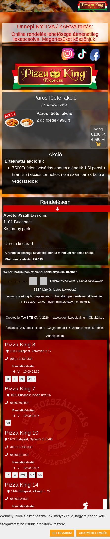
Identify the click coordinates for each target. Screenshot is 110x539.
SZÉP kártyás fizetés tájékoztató (55, 289)
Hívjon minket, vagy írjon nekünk (68, 301)
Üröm (31, 379)
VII (8, 423)
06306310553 (19, 455)
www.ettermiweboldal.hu (69, 317)
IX (8, 475)
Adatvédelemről (93, 533)
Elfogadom (62, 533)
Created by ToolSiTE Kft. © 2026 (27, 317)
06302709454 (19, 403)
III (15, 379)
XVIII (23, 475)
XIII (22, 379)
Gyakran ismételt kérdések (86, 328)
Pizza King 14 (21, 485)
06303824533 (19, 499)
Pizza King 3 (20, 345)
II (8, 379)
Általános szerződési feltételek (25, 328)
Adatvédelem (55, 336)
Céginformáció (57, 328)
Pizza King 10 (21, 433)
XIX (32, 475)
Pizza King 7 (20, 389)
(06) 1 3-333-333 (21, 359)
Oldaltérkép (96, 317)
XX (40, 475)
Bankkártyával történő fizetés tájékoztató (76, 280)
